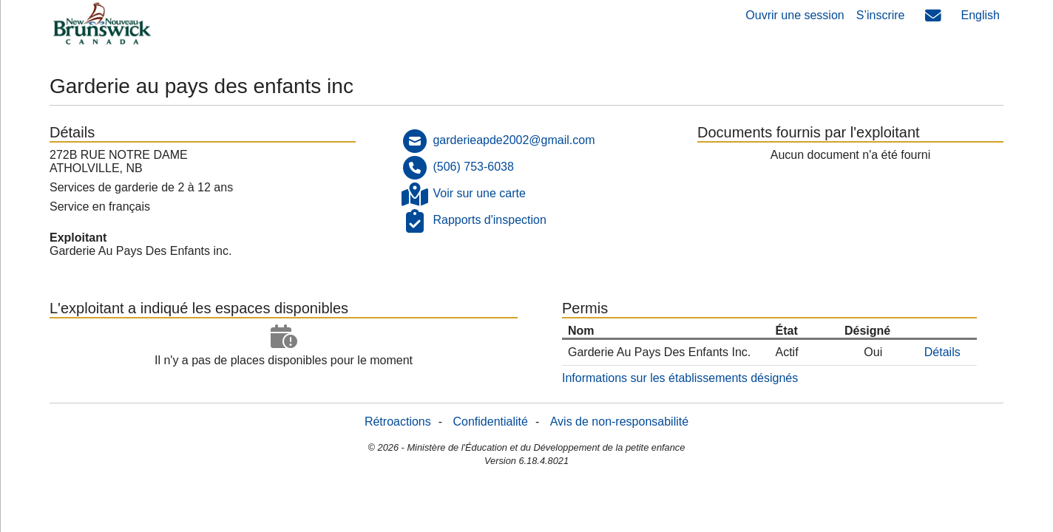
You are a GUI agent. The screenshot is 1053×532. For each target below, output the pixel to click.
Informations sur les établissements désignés (680, 378)
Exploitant (78, 237)
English (980, 15)
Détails (942, 352)
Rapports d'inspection (489, 220)
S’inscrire (880, 15)
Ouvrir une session (794, 15)
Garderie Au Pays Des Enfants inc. (140, 251)
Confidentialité (490, 421)
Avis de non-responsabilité (619, 421)
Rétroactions (398, 421)
